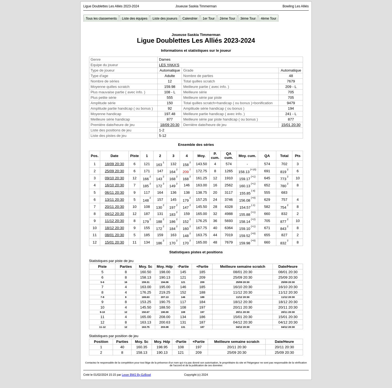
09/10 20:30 (114, 178)
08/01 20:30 (114, 235)
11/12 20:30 (114, 221)
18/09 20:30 (169, 125)
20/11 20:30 (114, 207)
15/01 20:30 (290, 125)
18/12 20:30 (114, 228)
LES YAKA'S (169, 65)
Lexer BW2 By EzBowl (136, 374)
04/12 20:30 (114, 214)
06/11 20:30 (114, 192)
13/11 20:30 (114, 200)
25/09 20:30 (114, 171)
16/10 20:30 (114, 185)
